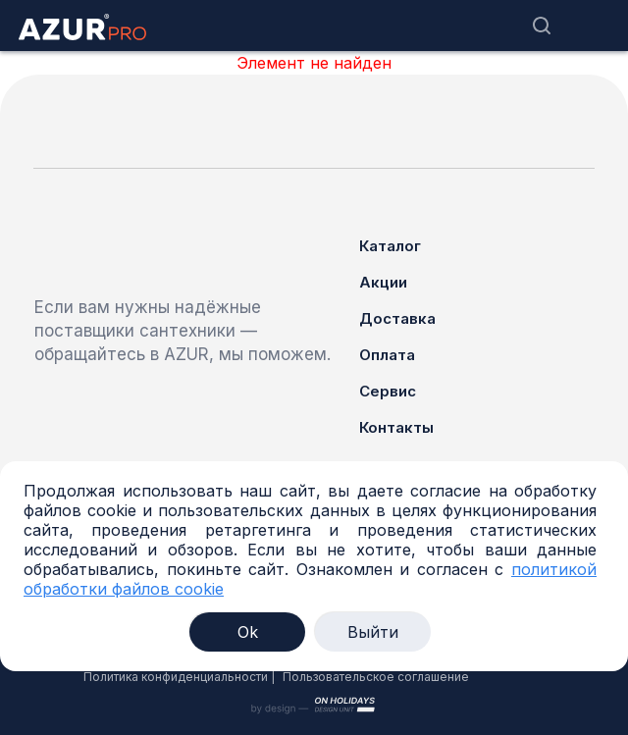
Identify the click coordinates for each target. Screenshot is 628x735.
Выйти (372, 632)
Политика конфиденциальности (175, 676)
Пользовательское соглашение (376, 676)
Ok (247, 632)
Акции (383, 282)
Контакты (396, 427)
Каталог (390, 245)
